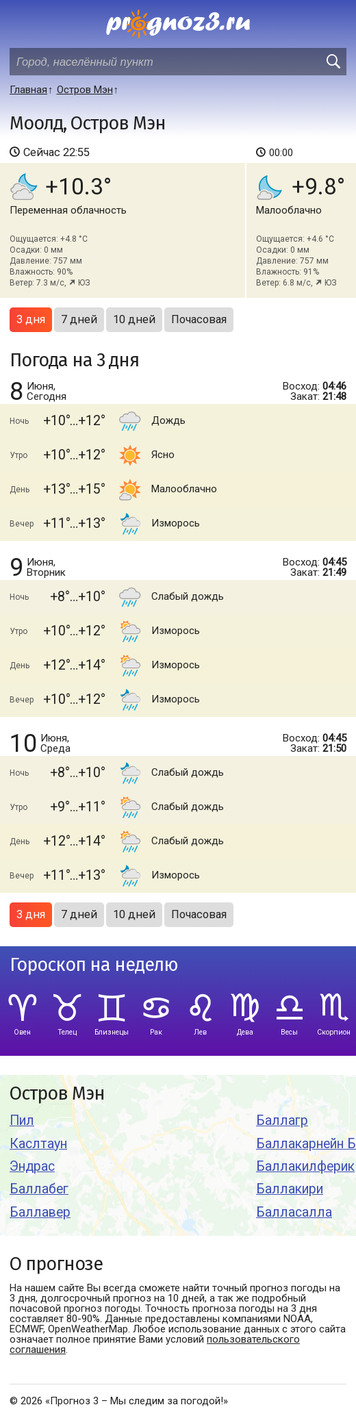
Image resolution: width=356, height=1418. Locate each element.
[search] (332, 61)
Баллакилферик (305, 1166)
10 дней (134, 319)
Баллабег (39, 1189)
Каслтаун (38, 1144)
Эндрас (32, 1166)
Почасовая (199, 319)
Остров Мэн (57, 1094)
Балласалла (294, 1212)
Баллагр (282, 1120)
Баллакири (289, 1189)
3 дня (30, 319)
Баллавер (40, 1212)
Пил (22, 1120)
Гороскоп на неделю (94, 965)
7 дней (79, 319)
